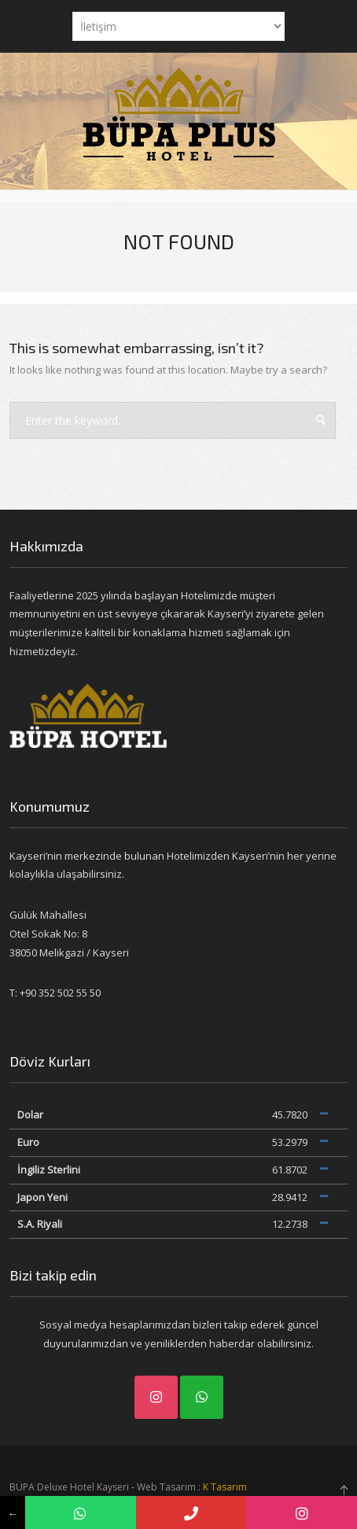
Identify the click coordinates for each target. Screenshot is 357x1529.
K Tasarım (225, 1487)
